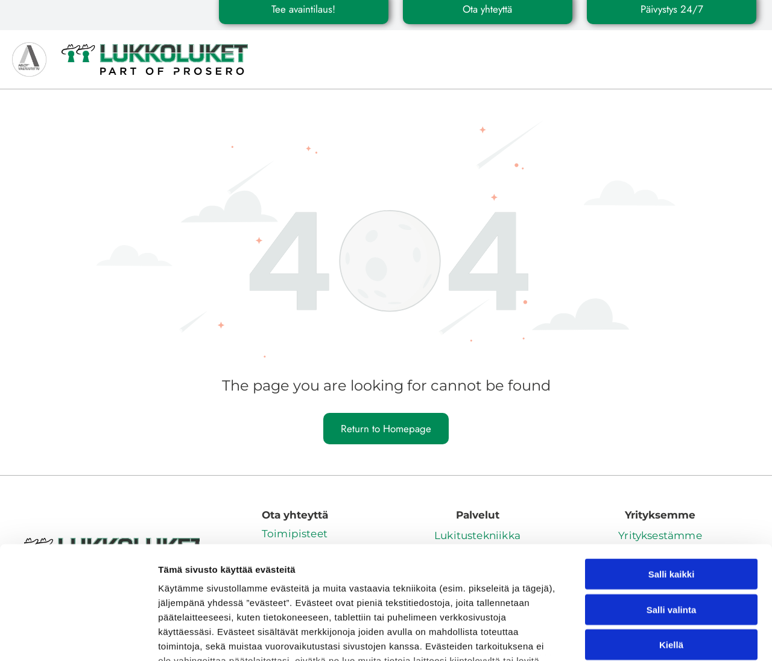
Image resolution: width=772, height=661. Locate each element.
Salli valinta (672, 510)
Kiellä (671, 545)
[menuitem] (305, 49)
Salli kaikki (671, 474)
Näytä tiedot (645, 637)
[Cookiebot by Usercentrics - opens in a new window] (78, 637)
